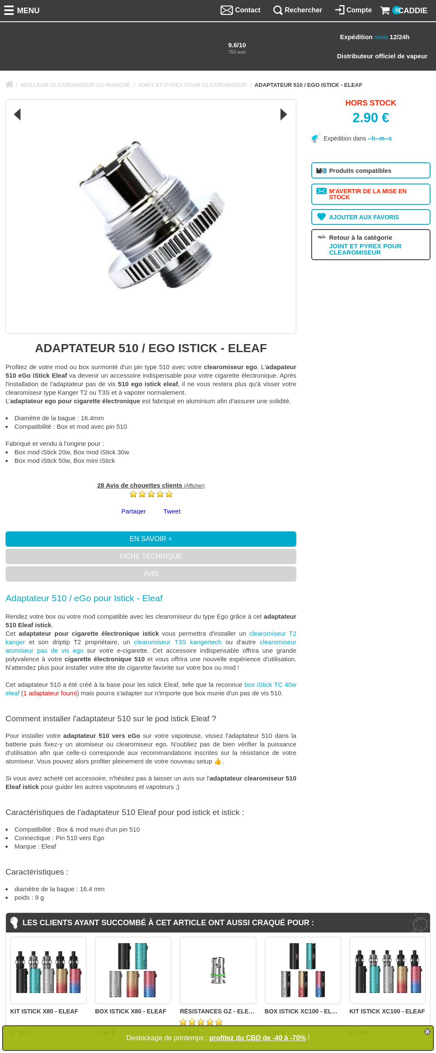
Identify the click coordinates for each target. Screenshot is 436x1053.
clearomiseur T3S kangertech (178, 642)
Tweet (172, 511)
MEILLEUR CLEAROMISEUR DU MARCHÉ (75, 85)
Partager (133, 511)
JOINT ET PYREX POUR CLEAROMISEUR (192, 85)
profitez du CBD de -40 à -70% (257, 1038)
